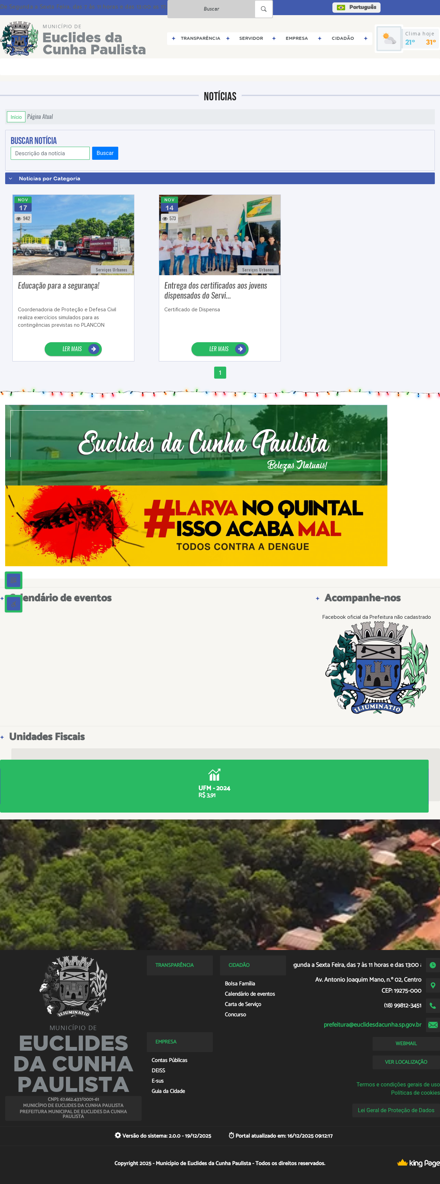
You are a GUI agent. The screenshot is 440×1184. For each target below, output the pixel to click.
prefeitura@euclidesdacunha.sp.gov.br (372, 1025)
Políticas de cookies (415, 1093)
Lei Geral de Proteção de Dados (396, 1110)
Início (16, 116)
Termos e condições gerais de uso (398, 1084)
